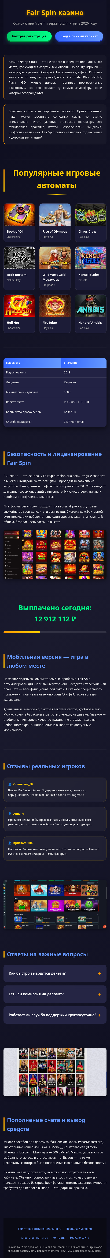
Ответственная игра (34, 1238)
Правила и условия (79, 1229)
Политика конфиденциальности (39, 1229)
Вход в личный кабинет (79, 36)
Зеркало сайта (79, 1238)
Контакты (58, 1238)
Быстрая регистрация (29, 36)
